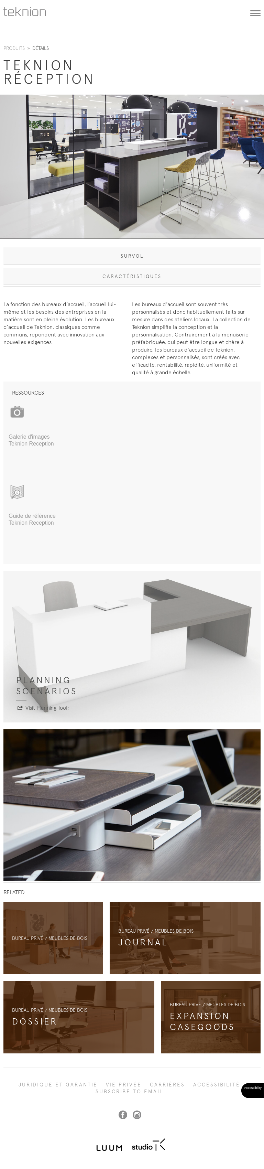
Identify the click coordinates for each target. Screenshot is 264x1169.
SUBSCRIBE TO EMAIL (129, 1091)
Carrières (167, 1085)
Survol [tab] (132, 256)
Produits (14, 48)
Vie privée (124, 1085)
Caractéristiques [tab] (132, 276)
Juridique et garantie (58, 1085)
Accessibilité (216, 1085)
